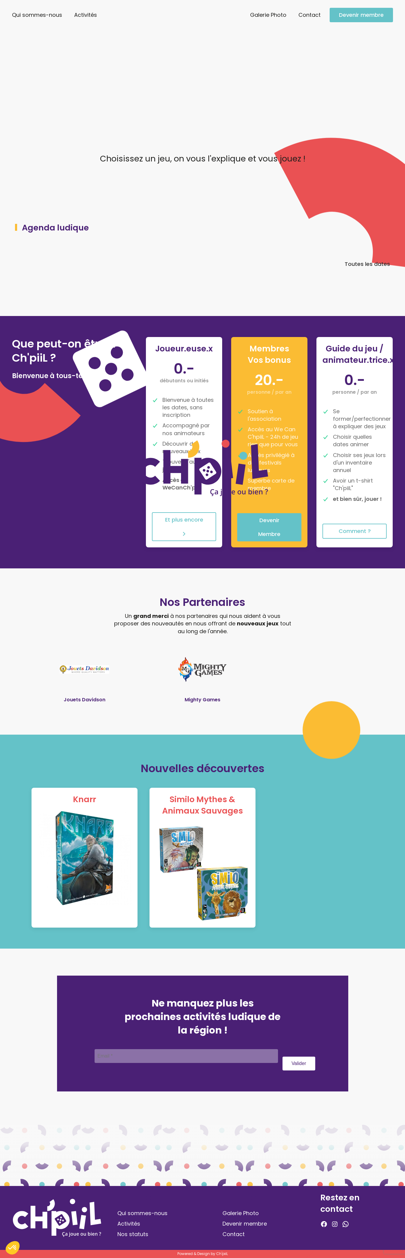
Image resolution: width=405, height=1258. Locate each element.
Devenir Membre (269, 527)
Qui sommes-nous (37, 15)
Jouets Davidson (84, 699)
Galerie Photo (268, 15)
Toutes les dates (367, 265)
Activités (85, 15)
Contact (309, 15)
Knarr (84, 799)
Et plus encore (184, 526)
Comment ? (355, 531)
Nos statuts (132, 1234)
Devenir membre (361, 15)
